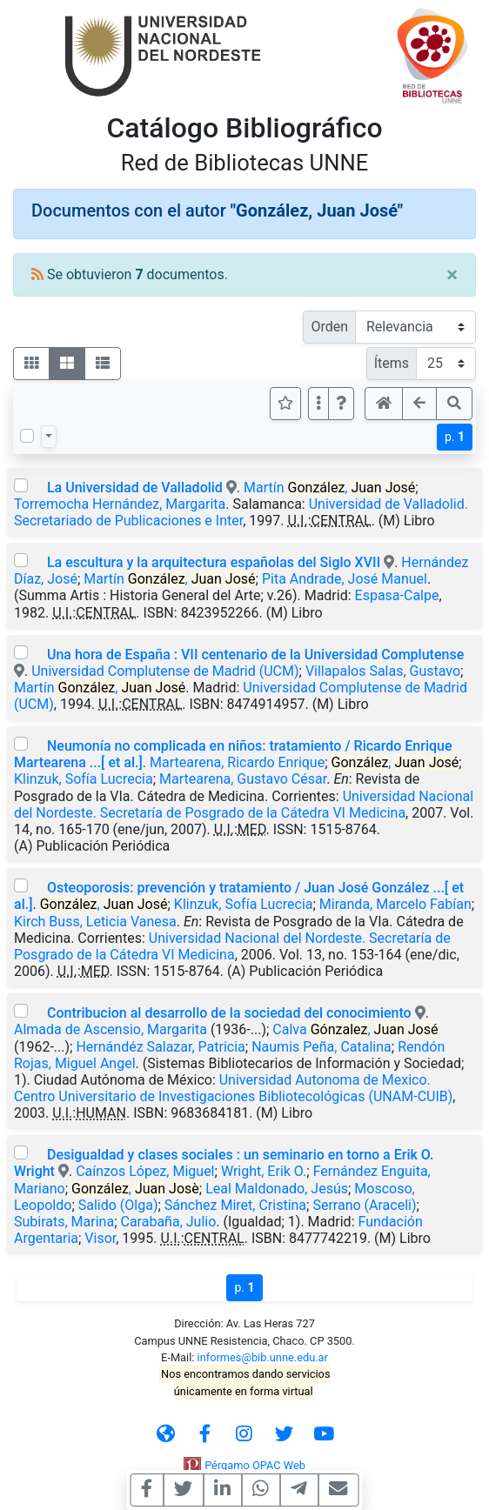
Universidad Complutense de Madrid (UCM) (164, 671)
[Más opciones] (318, 403)
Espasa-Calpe (397, 595)
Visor (100, 1238)
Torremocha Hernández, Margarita (119, 504)
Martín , (329, 487)
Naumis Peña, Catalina (321, 1047)
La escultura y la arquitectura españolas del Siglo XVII (213, 562)
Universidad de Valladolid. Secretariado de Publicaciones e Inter (241, 512)
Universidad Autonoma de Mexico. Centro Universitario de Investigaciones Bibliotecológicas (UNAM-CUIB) (233, 1088)
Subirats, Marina (64, 1221)
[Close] (452, 275)
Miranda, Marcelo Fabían (395, 904)
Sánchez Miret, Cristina (235, 1205)
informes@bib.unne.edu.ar (263, 1357)
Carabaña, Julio (169, 1221)
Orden (329, 326)
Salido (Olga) (118, 1205)
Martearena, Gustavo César (242, 779)
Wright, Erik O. (263, 1171)
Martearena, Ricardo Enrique (237, 762)
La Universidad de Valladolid (135, 487)
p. (455, 437)
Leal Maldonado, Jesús (276, 1188)
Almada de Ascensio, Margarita (110, 1029)
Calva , (355, 1029)
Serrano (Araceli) (364, 1205)
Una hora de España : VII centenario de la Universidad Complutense (255, 654)
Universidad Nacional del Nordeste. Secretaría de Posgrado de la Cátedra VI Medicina (243, 804)
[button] (341, 403)
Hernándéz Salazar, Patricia (160, 1047)
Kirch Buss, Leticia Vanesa (95, 921)
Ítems (391, 363)
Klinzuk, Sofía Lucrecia (83, 779)
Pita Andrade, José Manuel (344, 579)
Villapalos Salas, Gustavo (382, 671)
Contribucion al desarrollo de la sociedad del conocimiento (229, 1013)
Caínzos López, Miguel (145, 1171)
